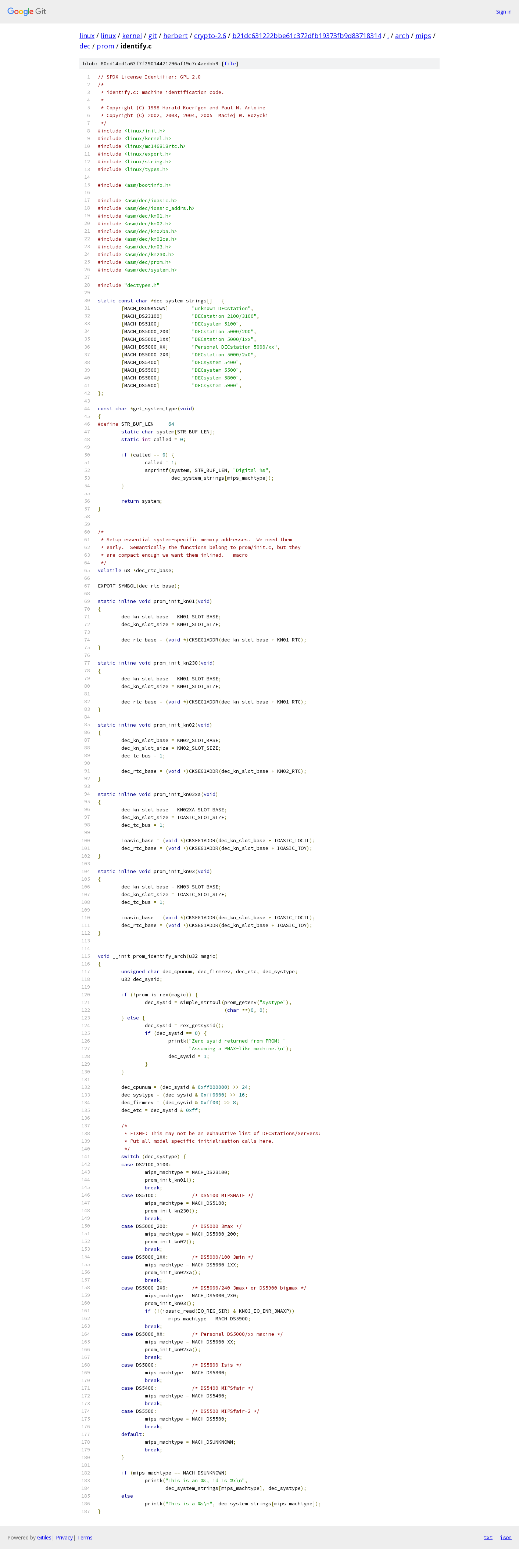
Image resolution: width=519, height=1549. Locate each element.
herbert (175, 35)
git (152, 35)
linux (86, 35)
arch (402, 35)
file (230, 64)
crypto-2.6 (210, 35)
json (506, 1537)
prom (105, 45)
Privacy (64, 1537)
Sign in (504, 11)
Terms (85, 1537)
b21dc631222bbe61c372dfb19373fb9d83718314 (306, 35)
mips (423, 35)
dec (84, 45)
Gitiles (44, 1537)
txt (488, 1537)
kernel (132, 35)
